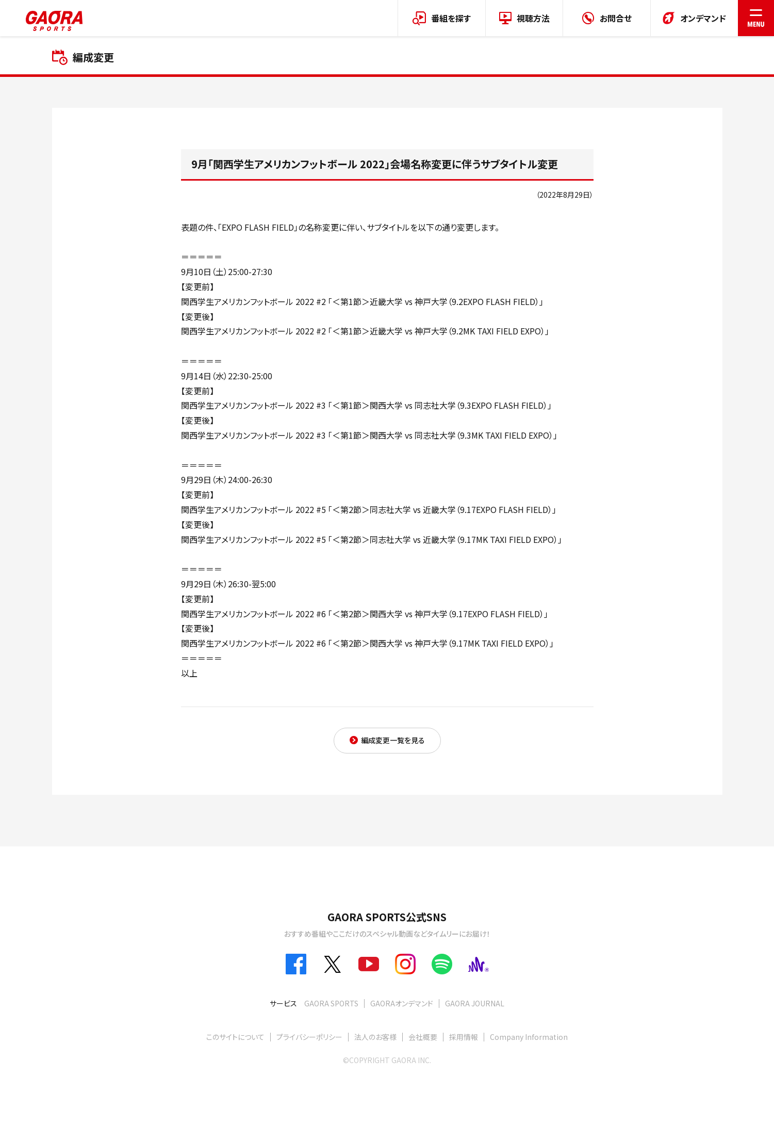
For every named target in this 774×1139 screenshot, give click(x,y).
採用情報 (463, 1037)
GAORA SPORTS (331, 1003)
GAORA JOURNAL (474, 1003)
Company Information (529, 1037)
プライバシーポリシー (309, 1037)
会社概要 (422, 1037)
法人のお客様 (375, 1037)
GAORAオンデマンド (401, 1003)
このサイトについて (235, 1037)
